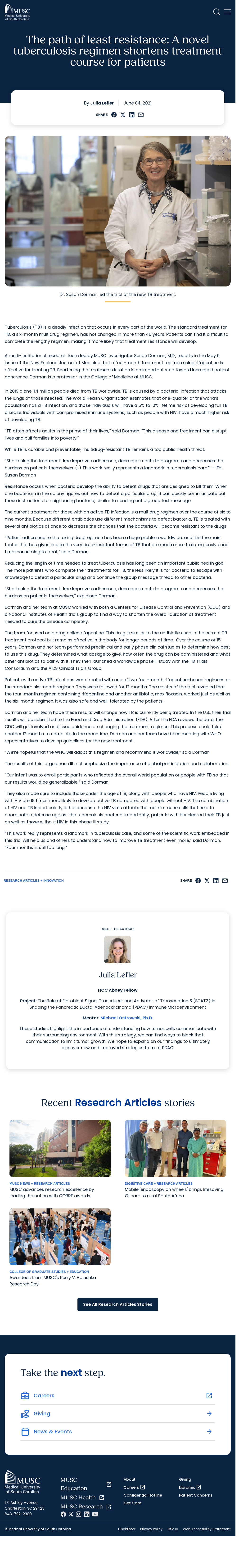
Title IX (172, 1529)
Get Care (132, 1503)
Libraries (190, 1487)
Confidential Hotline (143, 1495)
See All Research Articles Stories (117, 1304)
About (129, 1479)
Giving (185, 1479)
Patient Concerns (195, 1495)
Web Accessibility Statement (207, 1529)
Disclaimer (126, 1529)
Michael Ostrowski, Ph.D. (126, 1018)
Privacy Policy (151, 1529)
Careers (134, 1487)
